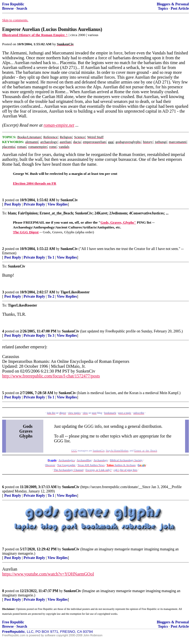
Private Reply (34, 204)
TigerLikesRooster (75, 292)
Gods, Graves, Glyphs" (118, 222)
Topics (163, 8)
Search (21, 8)
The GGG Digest (26, 232)
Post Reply (12, 204)
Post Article (180, 8)
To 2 (51, 296)
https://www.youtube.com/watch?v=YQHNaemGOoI (48, 574)
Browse (8, 8)
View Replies (58, 204)
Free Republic (13, 4)
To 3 (51, 336)
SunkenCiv (69, 200)
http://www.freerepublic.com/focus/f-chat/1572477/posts (51, 376)
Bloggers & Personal (173, 4)
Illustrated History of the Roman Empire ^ (35, 35)
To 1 (51, 257)
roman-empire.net (59, 125)
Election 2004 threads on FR (34, 183)
